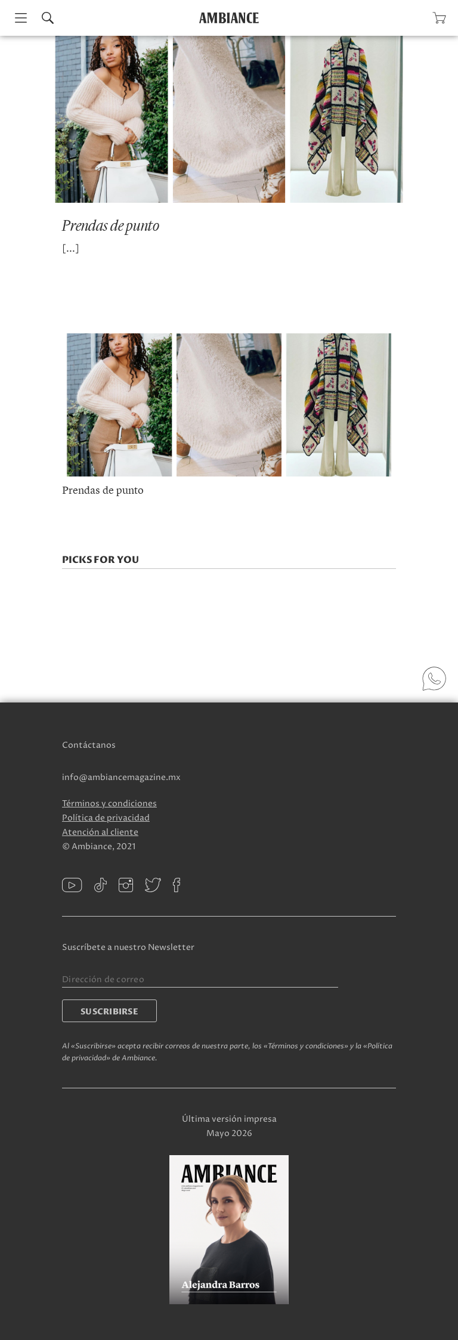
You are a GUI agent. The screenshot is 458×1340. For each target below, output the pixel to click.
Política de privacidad (106, 818)
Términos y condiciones (109, 803)
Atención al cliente (100, 832)
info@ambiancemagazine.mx (121, 777)
